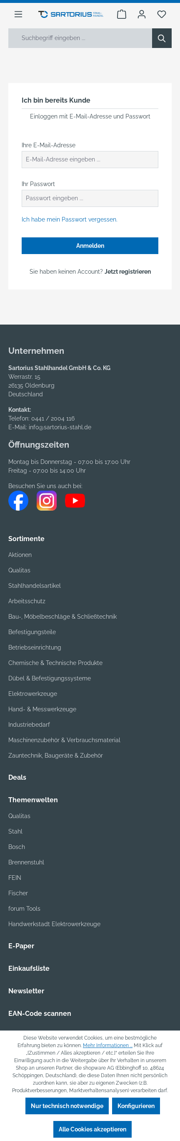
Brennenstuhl (26, 862)
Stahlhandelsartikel (34, 585)
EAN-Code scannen (39, 1014)
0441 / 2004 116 (53, 418)
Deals (17, 777)
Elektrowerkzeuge (32, 693)
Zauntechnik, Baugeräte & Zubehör (55, 755)
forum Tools (24, 908)
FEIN (14, 877)
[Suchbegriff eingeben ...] (80, 38)
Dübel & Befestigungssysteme (49, 678)
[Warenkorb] (122, 14)
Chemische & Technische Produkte (55, 663)
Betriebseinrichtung (34, 647)
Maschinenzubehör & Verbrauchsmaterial (64, 740)
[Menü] (18, 14)
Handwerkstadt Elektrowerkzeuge (54, 924)
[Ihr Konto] (142, 14)
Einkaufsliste (29, 968)
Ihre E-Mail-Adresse (48, 145)
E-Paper (21, 946)
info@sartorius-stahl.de (60, 427)
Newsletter (26, 991)
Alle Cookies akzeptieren (92, 1129)
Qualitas (19, 570)
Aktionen (20, 555)
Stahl (15, 831)
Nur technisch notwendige (67, 1106)
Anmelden (90, 245)
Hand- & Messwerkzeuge (42, 709)
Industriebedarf (29, 724)
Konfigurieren (136, 1106)
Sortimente (26, 539)
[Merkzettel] (162, 14)
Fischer (18, 893)
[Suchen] (162, 38)
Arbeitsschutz (26, 601)
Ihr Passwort (38, 184)
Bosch (16, 847)
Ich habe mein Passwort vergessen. (70, 219)
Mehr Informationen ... (107, 1045)
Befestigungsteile (32, 632)
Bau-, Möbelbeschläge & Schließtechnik (62, 616)
